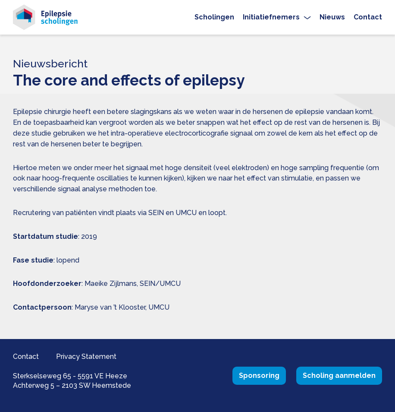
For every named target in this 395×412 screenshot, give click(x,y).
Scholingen (214, 17)
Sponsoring (259, 375)
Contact (368, 17)
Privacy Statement (86, 356)
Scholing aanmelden (339, 375)
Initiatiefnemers (271, 17)
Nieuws (332, 17)
